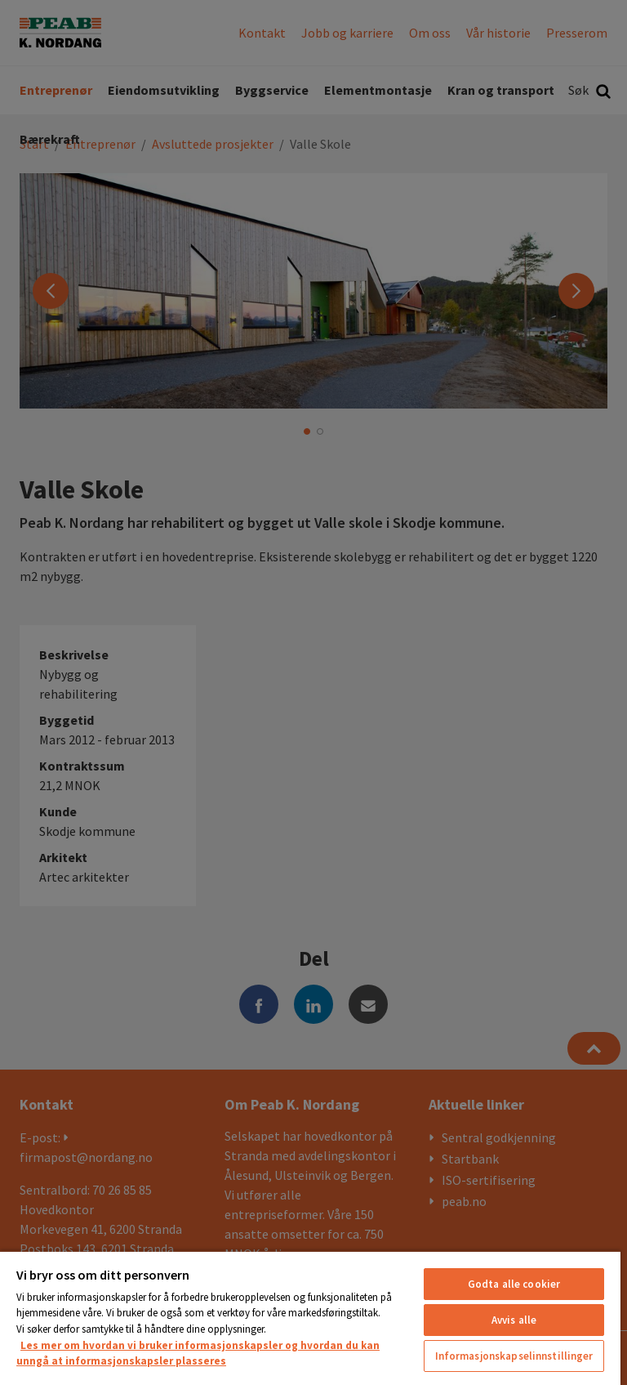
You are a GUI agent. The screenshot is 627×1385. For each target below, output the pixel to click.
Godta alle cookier (514, 1284)
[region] (310, 1317)
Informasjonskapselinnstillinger (514, 1356)
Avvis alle (513, 1320)
